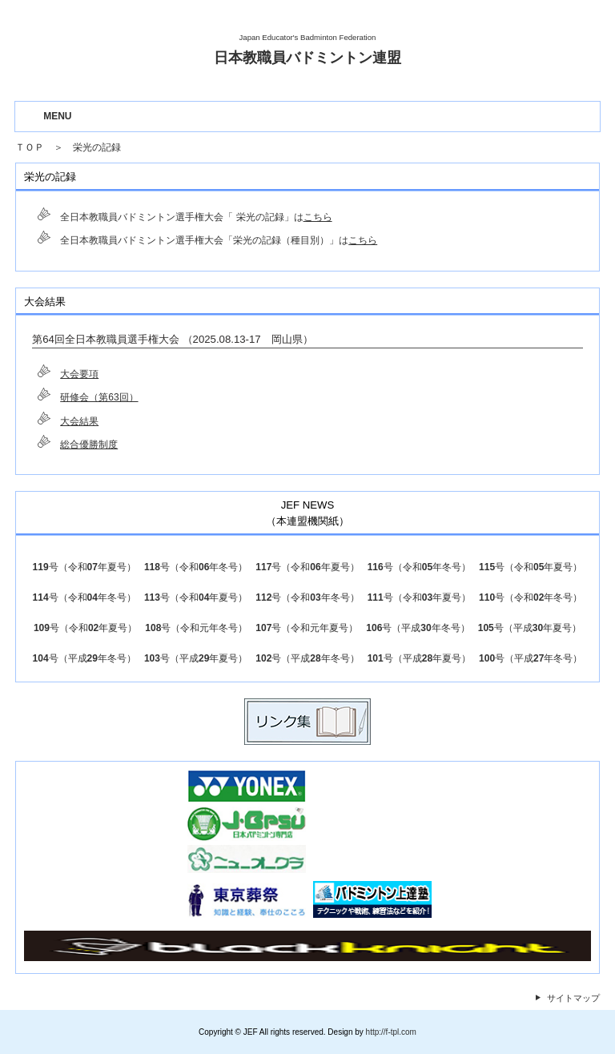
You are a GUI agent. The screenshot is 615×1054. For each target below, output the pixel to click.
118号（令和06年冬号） (195, 567)
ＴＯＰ (29, 147)
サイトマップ (573, 998)
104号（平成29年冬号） (84, 658)
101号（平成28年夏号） (419, 658)
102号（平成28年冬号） (307, 658)
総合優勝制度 (89, 444)
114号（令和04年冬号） (84, 597)
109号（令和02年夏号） (85, 628)
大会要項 (79, 374)
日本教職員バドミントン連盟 (307, 58)
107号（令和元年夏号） (306, 628)
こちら (317, 217)
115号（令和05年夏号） (530, 567)
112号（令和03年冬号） (307, 597)
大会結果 (79, 421)
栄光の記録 (97, 147)
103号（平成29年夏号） (195, 658)
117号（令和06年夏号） (307, 567)
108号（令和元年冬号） (196, 628)
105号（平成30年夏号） (529, 628)
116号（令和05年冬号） (419, 567)
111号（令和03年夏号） (419, 597)
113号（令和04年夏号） (195, 597)
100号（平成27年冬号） (530, 658)
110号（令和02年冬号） (530, 597)
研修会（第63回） (99, 397)
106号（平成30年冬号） (417, 628)
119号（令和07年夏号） (84, 567)
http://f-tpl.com (391, 1032)
